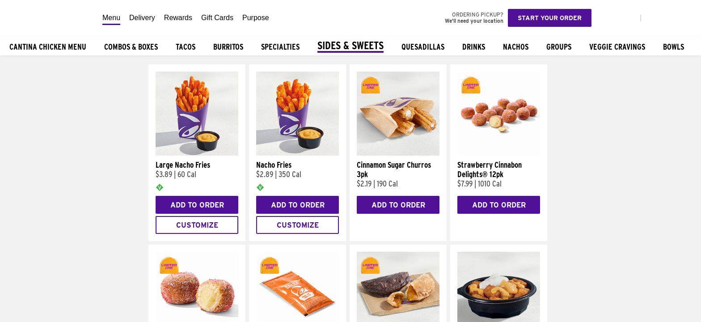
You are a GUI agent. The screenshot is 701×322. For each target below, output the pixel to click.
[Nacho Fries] (297, 153)
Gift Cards (217, 17)
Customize (197, 225)
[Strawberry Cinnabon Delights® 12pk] (498, 153)
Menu (111, 17)
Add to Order (197, 205)
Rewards (178, 17)
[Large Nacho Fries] (197, 153)
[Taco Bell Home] (48, 17)
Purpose (255, 17)
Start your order (550, 17)
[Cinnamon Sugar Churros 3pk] (398, 153)
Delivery (142, 17)
